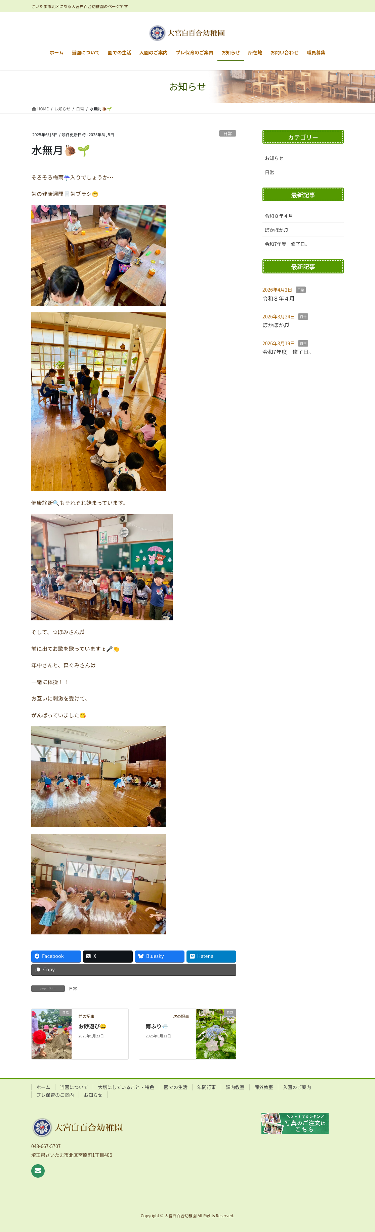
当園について (74, 1087)
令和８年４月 (279, 215)
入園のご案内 (297, 1087)
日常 (227, 133)
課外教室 (263, 1087)
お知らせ (274, 158)
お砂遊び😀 (92, 1026)
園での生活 (176, 1087)
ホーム (43, 1087)
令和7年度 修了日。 (287, 244)
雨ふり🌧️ (156, 1026)
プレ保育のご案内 (55, 1094)
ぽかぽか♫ (276, 229)
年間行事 (206, 1087)
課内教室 (235, 1087)
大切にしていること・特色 (126, 1087)
